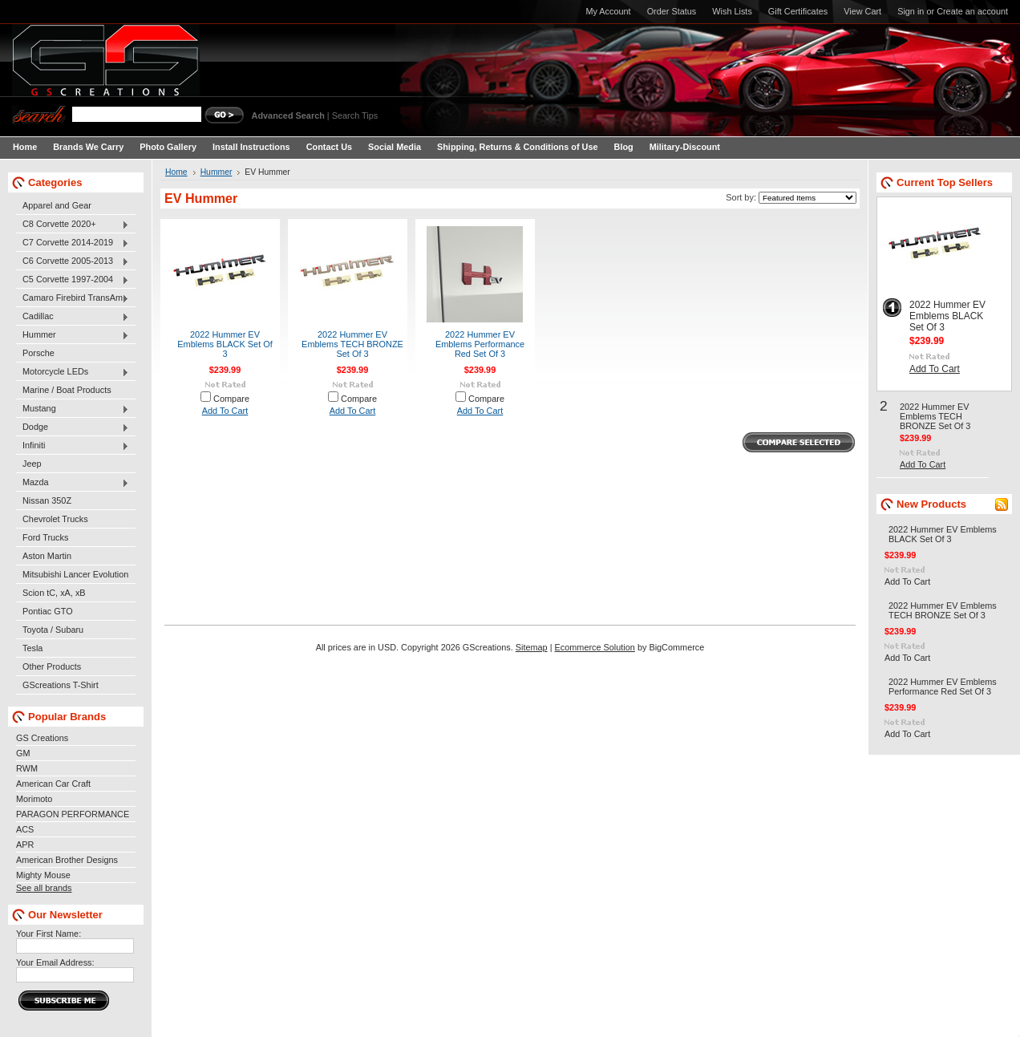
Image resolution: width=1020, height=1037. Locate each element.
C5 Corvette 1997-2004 (72, 280)
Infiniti (72, 446)
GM (23, 753)
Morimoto (34, 799)
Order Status (672, 11)
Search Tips (355, 115)
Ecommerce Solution (595, 647)
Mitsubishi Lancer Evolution (75, 574)
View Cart (862, 11)
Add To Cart (225, 410)
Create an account (972, 11)
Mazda (72, 482)
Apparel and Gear (56, 205)
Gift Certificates (798, 11)
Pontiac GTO (47, 611)
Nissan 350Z (46, 500)
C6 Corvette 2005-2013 (72, 261)
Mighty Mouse (43, 875)
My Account (607, 11)
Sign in (910, 11)
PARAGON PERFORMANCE (72, 814)
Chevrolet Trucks (55, 519)
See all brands (44, 888)
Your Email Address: (55, 962)
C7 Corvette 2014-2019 (72, 243)
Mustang (72, 409)
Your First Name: (48, 933)
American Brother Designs (67, 860)
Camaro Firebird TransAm (72, 298)
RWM (27, 768)
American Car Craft (53, 783)
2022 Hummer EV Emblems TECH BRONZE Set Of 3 (352, 344)
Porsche (38, 353)
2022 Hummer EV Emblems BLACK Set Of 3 (225, 344)
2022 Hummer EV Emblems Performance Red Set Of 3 (479, 344)
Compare (231, 398)
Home (176, 172)
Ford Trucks (45, 537)
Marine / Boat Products (66, 390)
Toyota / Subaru (52, 629)
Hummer (72, 335)
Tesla (32, 648)
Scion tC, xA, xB (54, 592)
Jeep (32, 463)
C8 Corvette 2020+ (72, 224)
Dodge (72, 427)
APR (25, 844)
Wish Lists (732, 11)
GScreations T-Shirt (60, 685)
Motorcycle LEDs (72, 372)
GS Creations (42, 738)
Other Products (51, 666)
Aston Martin (46, 556)
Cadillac (72, 316)
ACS (25, 829)
